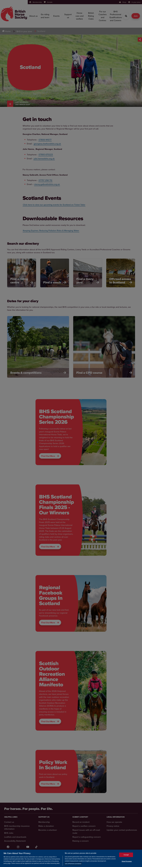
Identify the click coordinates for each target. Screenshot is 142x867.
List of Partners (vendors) (73, 864)
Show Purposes (127, 861)
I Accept (126, 855)
